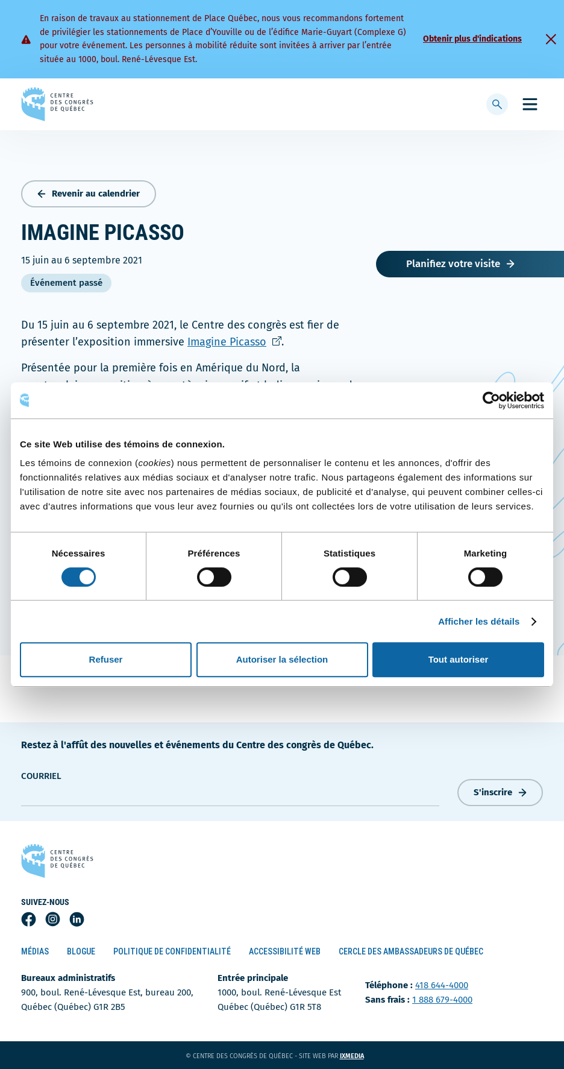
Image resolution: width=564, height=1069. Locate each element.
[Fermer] (550, 39)
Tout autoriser (458, 659)
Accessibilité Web (285, 951)
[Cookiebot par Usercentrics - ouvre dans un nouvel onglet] (491, 400)
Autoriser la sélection (282, 659)
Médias (35, 951)
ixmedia (359, 1056)
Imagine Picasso (234, 341)
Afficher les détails (478, 621)
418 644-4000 (441, 985)
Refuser (106, 659)
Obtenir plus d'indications (472, 39)
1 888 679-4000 (442, 999)
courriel (41, 776)
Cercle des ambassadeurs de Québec (411, 951)
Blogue (81, 951)
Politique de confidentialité (172, 951)
